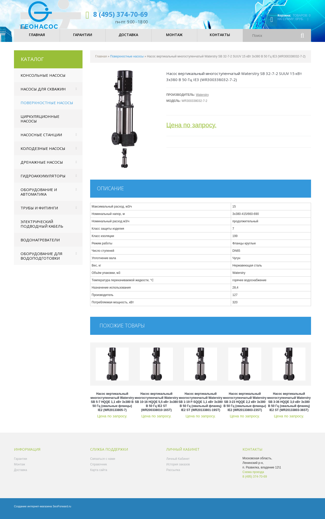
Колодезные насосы (43, 152)
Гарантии (20, 462)
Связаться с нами (102, 462)
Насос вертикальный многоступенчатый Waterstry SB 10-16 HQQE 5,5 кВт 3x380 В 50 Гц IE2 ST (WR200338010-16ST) (156, 406)
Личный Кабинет (178, 462)
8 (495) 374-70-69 (120, 14)
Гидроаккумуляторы (43, 179)
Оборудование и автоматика (39, 195)
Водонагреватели (40, 243)
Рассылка (173, 474)
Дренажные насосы (42, 165)
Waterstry (202, 98)
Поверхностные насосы (47, 106)
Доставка (20, 474)
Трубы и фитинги (39, 211)
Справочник (98, 468)
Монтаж (19, 468)
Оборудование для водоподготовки (41, 259)
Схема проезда (253, 476)
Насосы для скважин (43, 92)
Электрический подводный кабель (42, 227)
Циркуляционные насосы (40, 122)
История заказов (178, 468)
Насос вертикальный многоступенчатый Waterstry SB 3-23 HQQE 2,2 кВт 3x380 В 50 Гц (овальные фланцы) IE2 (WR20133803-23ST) (245, 406)
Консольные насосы (43, 79)
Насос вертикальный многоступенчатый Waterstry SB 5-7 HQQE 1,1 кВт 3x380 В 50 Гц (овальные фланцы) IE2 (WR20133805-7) (112, 406)
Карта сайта (98, 474)
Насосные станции (41, 138)
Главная (101, 60)
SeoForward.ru (62, 510)
